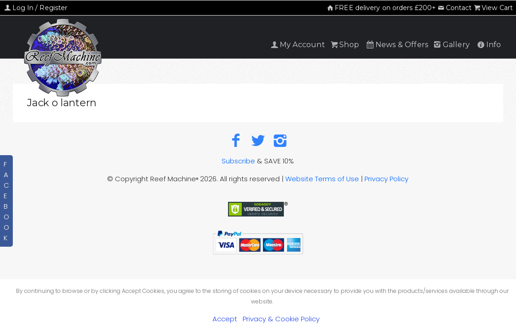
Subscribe (238, 161)
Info (488, 44)
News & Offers (396, 44)
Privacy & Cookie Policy (281, 319)
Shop (344, 44)
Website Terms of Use (322, 179)
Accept (224, 319)
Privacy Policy (386, 179)
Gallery (451, 44)
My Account (297, 44)
